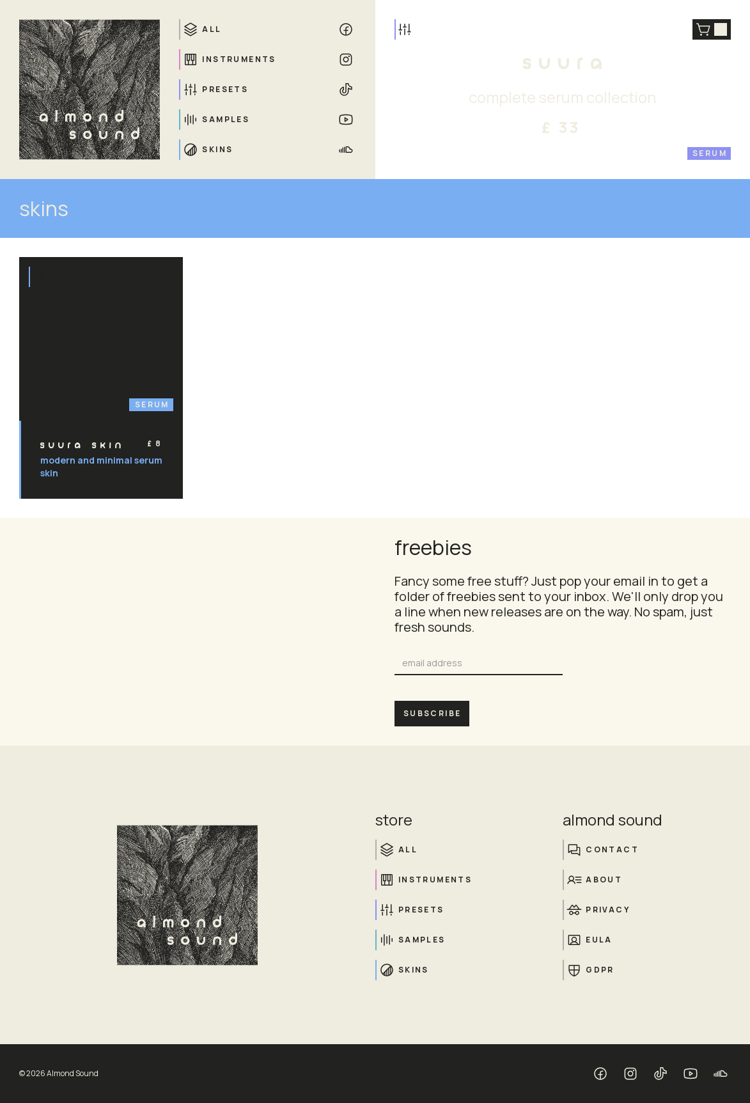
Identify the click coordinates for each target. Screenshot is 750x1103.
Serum (709, 153)
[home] (89, 89)
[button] (711, 29)
